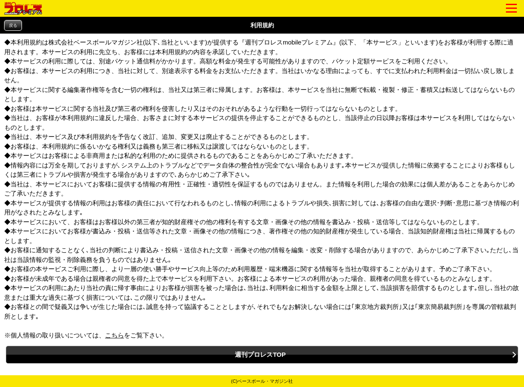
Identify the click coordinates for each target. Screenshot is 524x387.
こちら (114, 335)
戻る (13, 25)
